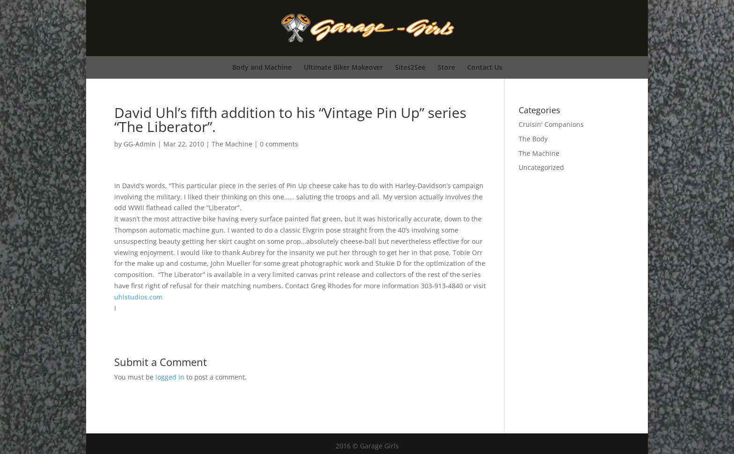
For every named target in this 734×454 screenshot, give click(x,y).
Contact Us (484, 67)
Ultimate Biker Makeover (343, 67)
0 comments (279, 143)
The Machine (232, 143)
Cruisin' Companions (551, 124)
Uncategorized (541, 167)
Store (446, 67)
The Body (533, 138)
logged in (169, 377)
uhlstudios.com (138, 297)
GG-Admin (140, 143)
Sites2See (410, 67)
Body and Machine (262, 67)
